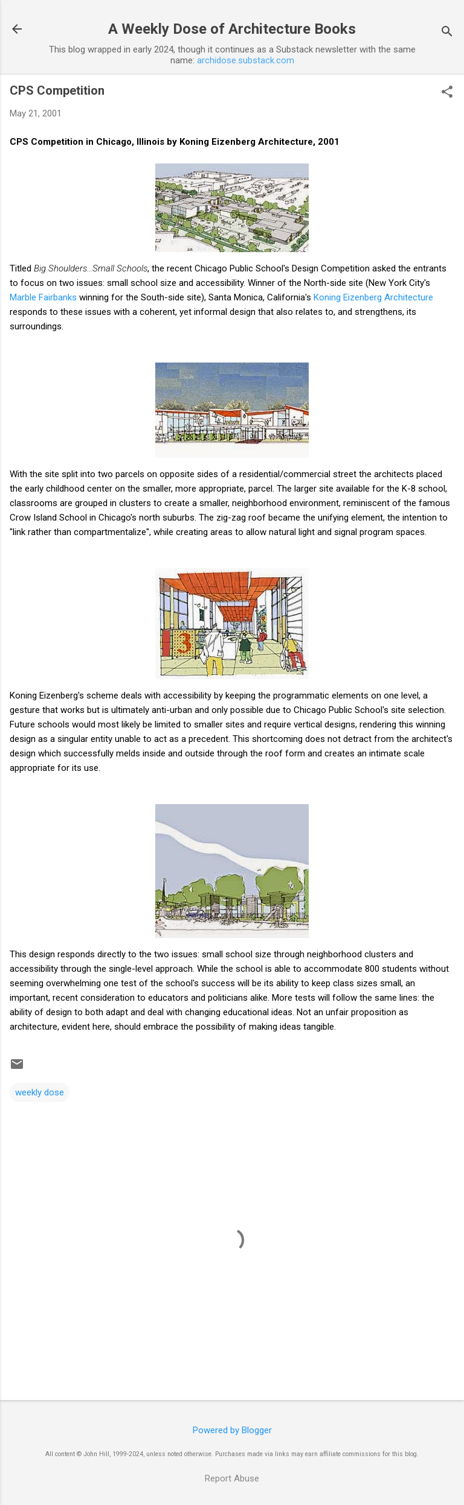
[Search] (447, 32)
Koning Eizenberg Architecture (373, 297)
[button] (447, 92)
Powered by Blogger (232, 1430)
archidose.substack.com (245, 60)
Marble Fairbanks (43, 297)
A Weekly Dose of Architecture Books (232, 29)
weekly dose (39, 1092)
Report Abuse (232, 1478)
